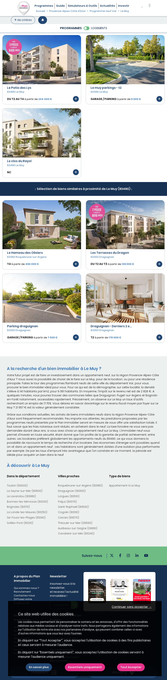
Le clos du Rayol (19, 161)
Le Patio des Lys (19, 88)
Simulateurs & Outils (82, 6)
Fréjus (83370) (67, 502)
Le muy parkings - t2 (106, 88)
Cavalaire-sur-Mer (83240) (76, 533)
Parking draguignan (22, 326)
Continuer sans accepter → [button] (132, 607)
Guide (60, 6)
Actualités (107, 6)
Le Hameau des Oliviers (25, 253)
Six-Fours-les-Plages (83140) (26, 517)
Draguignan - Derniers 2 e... (111, 326)
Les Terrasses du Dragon (110, 253)
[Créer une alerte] (42, 20)
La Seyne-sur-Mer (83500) (24, 491)
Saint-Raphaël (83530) (73, 507)
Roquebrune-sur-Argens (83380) (80, 485)
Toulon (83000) (17, 485)
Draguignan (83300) (72, 491)
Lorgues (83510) (68, 496)
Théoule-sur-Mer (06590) (75, 523)
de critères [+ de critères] (23, 20)
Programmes (44, 6)
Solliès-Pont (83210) (20, 523)
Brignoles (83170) (18, 507)
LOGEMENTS (99, 28)
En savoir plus (39, 667)
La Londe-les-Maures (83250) (27, 512)
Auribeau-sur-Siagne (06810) (77, 528)
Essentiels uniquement (85, 667)
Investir (123, 6)
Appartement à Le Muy (124, 485)
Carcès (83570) (68, 517)
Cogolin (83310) (68, 512)
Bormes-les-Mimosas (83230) (27, 502)
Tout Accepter (130, 667)
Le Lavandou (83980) (21, 496)
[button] (149, 5)
